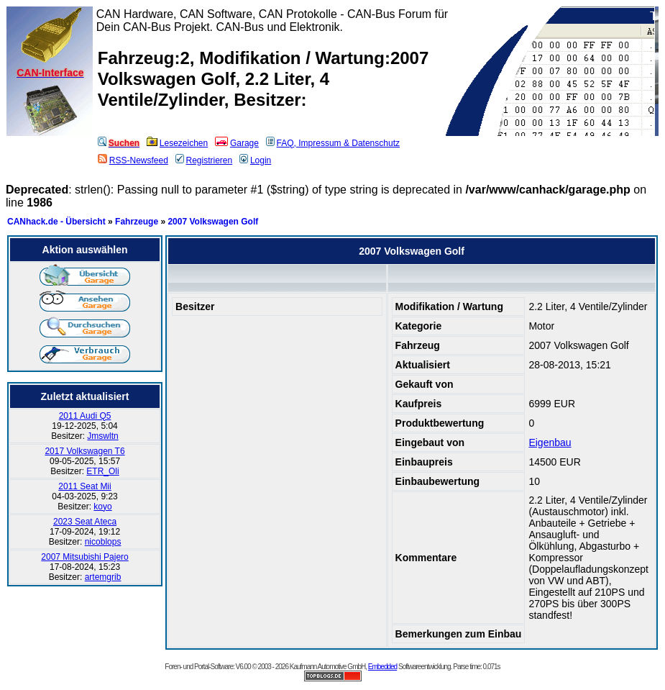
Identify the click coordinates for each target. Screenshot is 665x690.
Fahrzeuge (136, 222)
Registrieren (204, 160)
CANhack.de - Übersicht (56, 222)
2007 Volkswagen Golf (213, 222)
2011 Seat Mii (84, 486)
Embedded (382, 667)
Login (255, 160)
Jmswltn (102, 436)
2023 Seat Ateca (84, 522)
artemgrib (103, 577)
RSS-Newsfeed (133, 160)
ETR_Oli (102, 471)
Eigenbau (549, 442)
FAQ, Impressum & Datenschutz (333, 143)
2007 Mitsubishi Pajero (84, 557)
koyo (102, 506)
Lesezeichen (177, 143)
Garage (237, 143)
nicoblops (103, 542)
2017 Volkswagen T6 (84, 451)
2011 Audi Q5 (85, 416)
